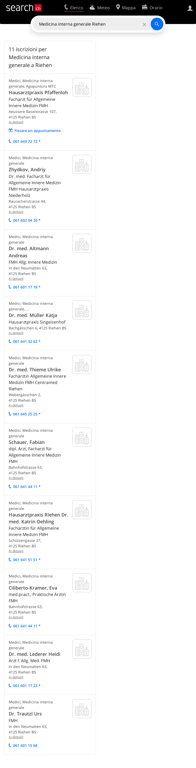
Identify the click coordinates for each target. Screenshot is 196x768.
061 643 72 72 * (27, 141)
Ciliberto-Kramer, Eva (33, 588)
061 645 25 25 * (27, 413)
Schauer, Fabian (27, 442)
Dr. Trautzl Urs (25, 713)
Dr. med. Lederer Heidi (34, 654)
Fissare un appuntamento (37, 130)
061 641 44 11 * (27, 486)
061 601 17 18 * (27, 287)
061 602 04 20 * (27, 220)
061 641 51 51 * (27, 559)
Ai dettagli (16, 122)
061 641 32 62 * (27, 341)
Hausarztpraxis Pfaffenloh (38, 92)
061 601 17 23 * (27, 685)
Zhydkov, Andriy (27, 169)
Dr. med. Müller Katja (33, 315)
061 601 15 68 (25, 745)
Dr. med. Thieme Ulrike (35, 369)
